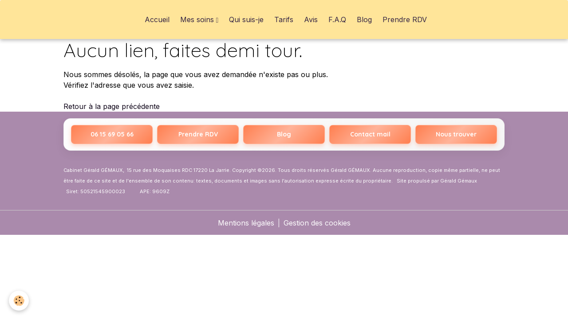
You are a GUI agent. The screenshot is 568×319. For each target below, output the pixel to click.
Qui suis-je (246, 19)
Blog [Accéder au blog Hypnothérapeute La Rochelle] (284, 134)
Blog (364, 19)
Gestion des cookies (317, 222)
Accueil (157, 19)
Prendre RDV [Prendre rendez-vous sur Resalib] (198, 134)
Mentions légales (246, 222)
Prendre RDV (405, 19)
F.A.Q (337, 19)
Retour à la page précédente (111, 106)
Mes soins (198, 19)
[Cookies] (19, 301)
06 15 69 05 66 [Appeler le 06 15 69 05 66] (112, 134)
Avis (311, 19)
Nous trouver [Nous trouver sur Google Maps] (456, 134)
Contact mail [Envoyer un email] (370, 134)
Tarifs (283, 19)
